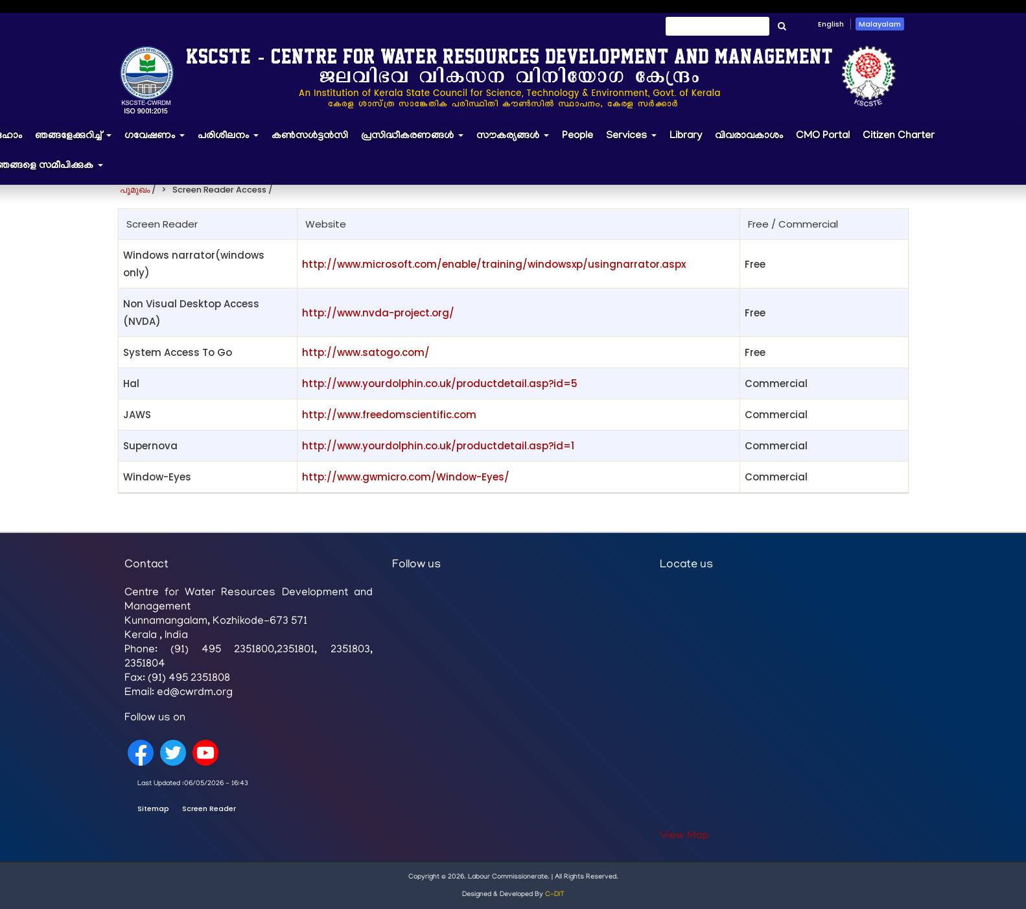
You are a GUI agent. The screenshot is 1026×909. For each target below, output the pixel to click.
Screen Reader (209, 808)
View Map (684, 836)
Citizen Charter (899, 136)
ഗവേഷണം (157, 142)
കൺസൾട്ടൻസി (310, 136)
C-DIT (555, 895)
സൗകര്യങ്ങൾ (515, 142)
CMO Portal (823, 136)
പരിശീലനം (231, 142)
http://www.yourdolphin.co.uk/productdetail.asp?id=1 (438, 446)
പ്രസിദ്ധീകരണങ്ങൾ (415, 142)
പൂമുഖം (135, 189)
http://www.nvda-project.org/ (378, 313)
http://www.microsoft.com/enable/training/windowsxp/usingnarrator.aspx (494, 264)
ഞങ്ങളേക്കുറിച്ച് (76, 142)
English (831, 24)
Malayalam (880, 24)
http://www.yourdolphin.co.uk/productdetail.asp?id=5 (439, 383)
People (577, 136)
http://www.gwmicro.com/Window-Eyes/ (405, 477)
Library (686, 136)
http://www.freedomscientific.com (389, 414)
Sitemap (153, 808)
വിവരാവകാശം (749, 136)
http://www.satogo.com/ (366, 352)
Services (634, 142)
